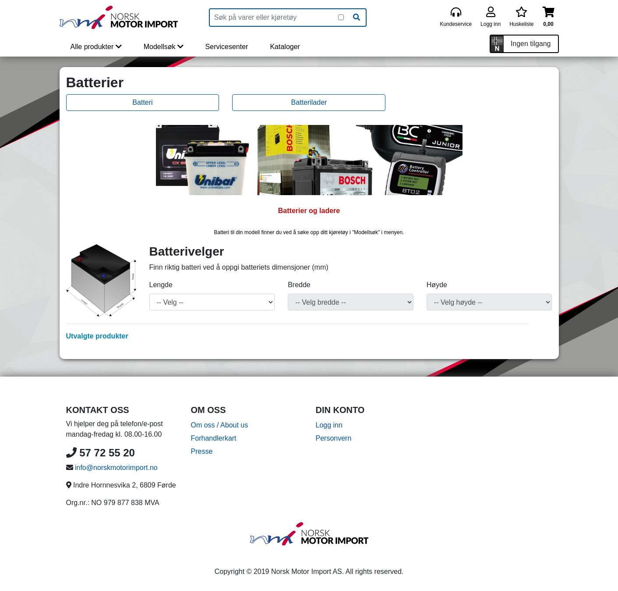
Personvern (334, 438)
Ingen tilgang (531, 43)
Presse (202, 451)
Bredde (299, 284)
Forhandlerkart (214, 438)
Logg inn (329, 425)
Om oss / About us (219, 425)
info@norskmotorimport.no (116, 467)
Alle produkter (96, 46)
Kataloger (285, 46)
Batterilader (309, 102)
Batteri (142, 102)
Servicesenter (226, 46)
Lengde (161, 284)
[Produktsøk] (274, 17)
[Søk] (356, 17)
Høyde (437, 284)
